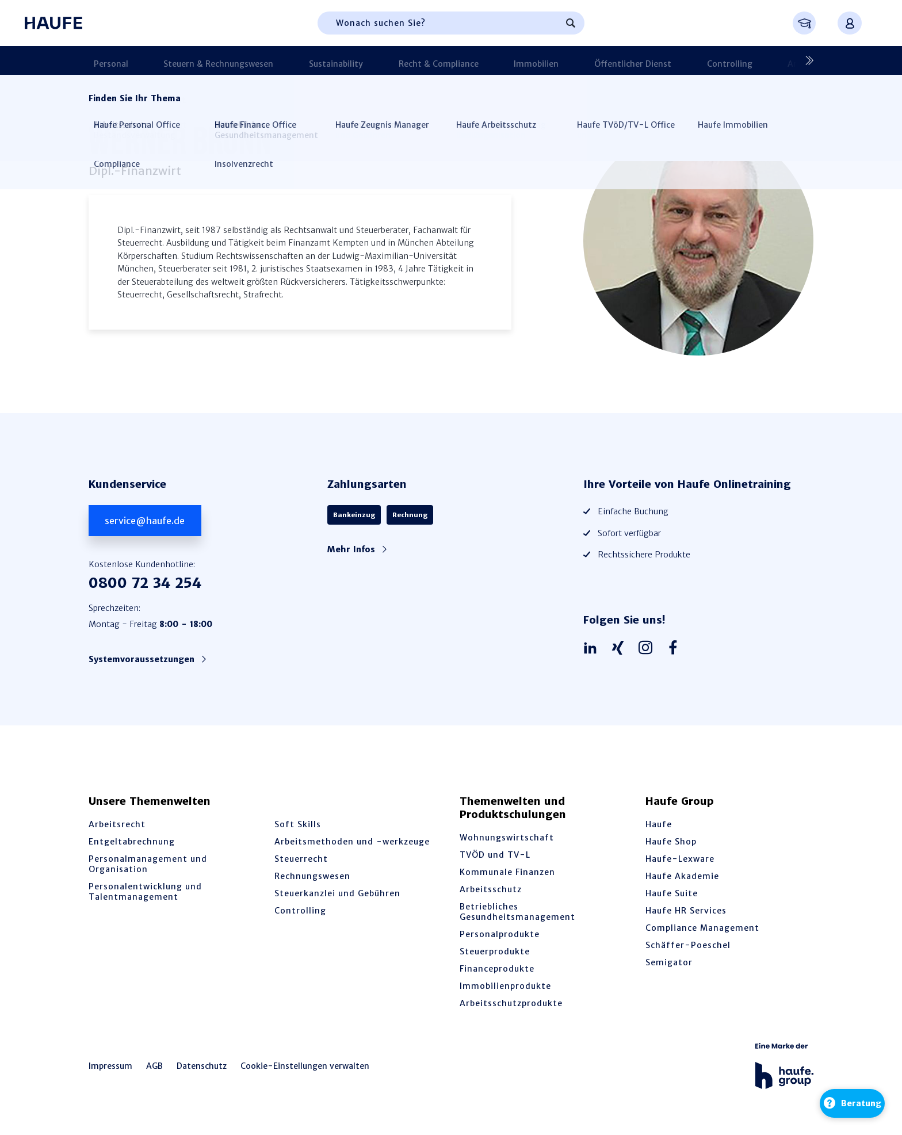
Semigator (669, 962)
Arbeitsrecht (117, 824)
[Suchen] (570, 23)
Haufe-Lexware (679, 859)
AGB (154, 1066)
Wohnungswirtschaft (507, 837)
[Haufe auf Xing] (620, 648)
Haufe (658, 824)
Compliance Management (702, 928)
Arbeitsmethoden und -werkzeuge (352, 841)
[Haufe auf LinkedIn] (593, 648)
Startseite (108, 100)
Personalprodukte (500, 934)
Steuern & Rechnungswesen (195, 60)
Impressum (110, 1066)
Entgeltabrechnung (132, 841)
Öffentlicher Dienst (536, 60)
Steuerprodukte (495, 951)
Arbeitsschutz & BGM (697, 60)
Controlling (615, 60)
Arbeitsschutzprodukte (511, 1003)
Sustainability (294, 60)
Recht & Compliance (379, 60)
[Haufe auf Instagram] (648, 648)
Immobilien (458, 60)
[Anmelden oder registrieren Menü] (850, 23)
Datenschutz (202, 1066)
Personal (106, 60)
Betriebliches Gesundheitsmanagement (517, 911)
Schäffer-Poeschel (688, 945)
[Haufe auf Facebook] (676, 648)
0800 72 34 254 (145, 583)
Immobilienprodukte (505, 986)
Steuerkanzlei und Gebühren (337, 893)
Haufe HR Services (686, 910)
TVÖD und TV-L (495, 855)
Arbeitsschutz (491, 889)
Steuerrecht (301, 859)
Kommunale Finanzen (507, 872)
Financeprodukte (497, 969)
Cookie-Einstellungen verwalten (304, 1066)
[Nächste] (804, 60)
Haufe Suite (671, 893)
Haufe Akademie (682, 876)
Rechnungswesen (312, 876)
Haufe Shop (671, 841)
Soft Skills (297, 824)
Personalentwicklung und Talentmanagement (145, 891)
